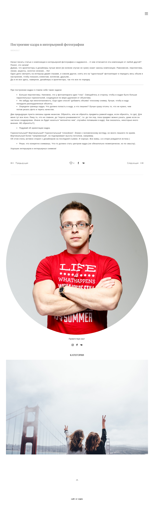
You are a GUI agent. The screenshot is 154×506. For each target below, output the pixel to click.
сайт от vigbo (77, 499)
